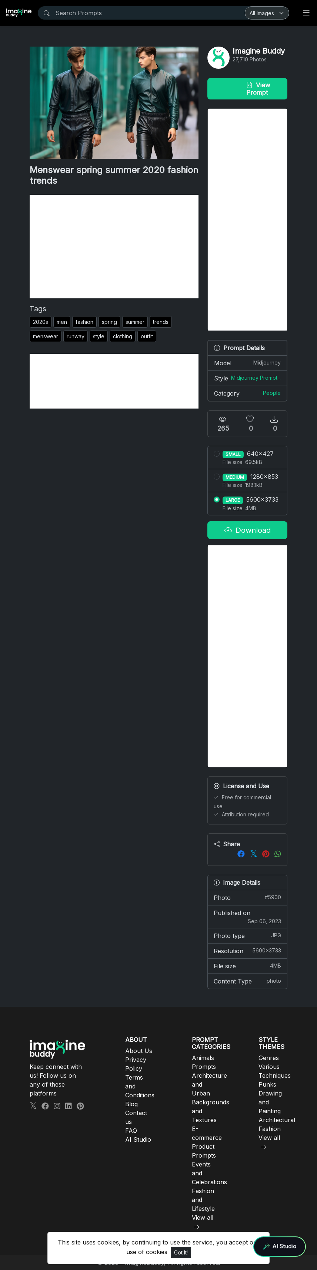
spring (109, 322)
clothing (122, 336)
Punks (267, 1084)
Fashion (269, 1128)
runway (75, 336)
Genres (268, 1057)
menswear (45, 336)
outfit (147, 336)
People (272, 393)
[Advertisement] (114, 246)
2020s (40, 322)
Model (247, 363)
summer (135, 322)
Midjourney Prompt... (256, 378)
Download (247, 530)
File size (247, 966)
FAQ (131, 1130)
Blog (131, 1104)
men (62, 322)
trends (160, 322)
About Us (138, 1050)
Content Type (247, 981)
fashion (84, 322)
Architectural (276, 1120)
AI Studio (138, 1139)
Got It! (181, 1252)
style (98, 336)
